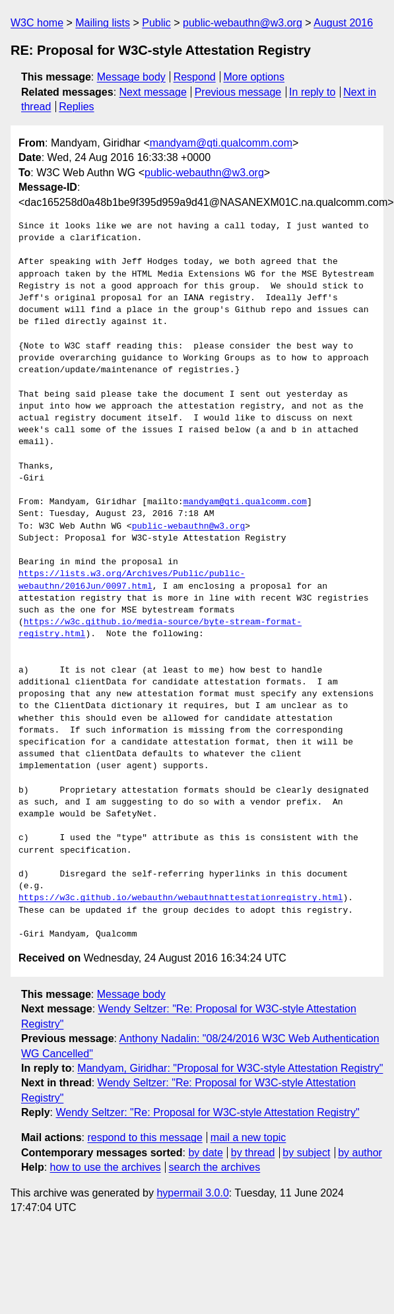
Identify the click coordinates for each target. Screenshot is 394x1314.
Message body (131, 76)
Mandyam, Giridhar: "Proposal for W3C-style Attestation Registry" (230, 1068)
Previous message (238, 92)
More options (254, 76)
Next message (153, 92)
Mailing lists (102, 22)
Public (156, 22)
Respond (195, 76)
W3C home (37, 22)
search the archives (215, 1167)
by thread (253, 1152)
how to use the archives (105, 1167)
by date (205, 1152)
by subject (306, 1152)
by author (360, 1152)
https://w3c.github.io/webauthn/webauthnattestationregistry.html (180, 898)
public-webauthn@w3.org (242, 22)
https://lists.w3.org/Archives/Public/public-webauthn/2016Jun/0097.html (131, 580)
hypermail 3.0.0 (192, 1193)
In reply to (312, 92)
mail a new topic (248, 1137)
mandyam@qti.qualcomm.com (221, 142)
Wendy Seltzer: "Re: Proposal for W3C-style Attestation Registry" (207, 1112)
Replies (76, 106)
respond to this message (144, 1137)
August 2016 (343, 22)
